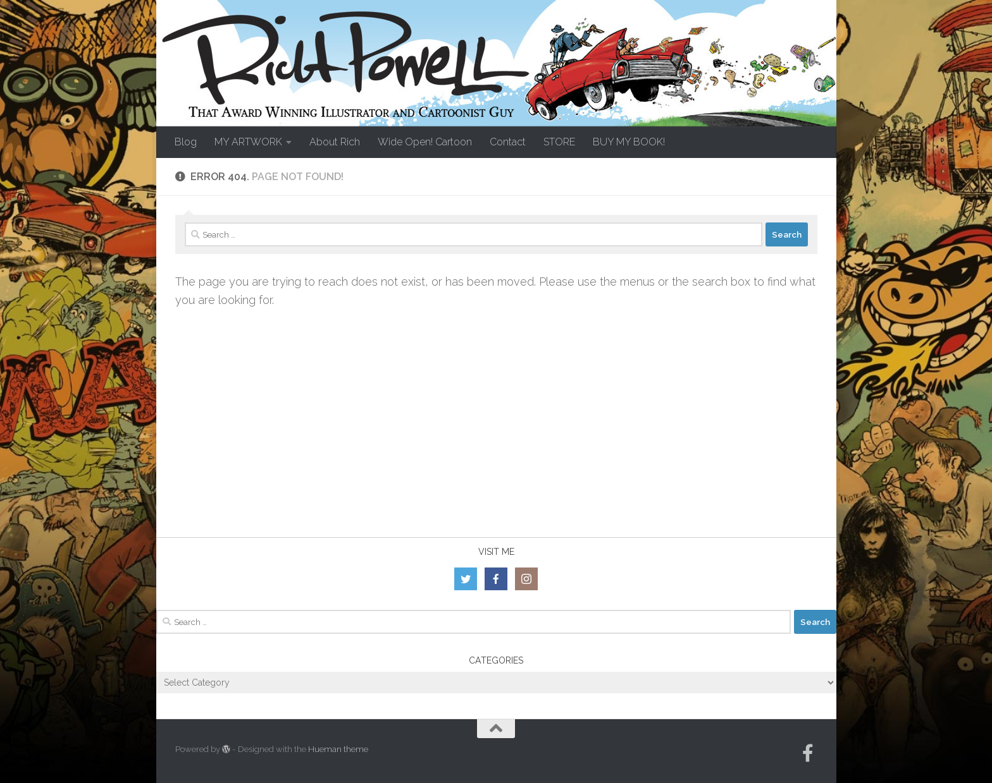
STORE (559, 142)
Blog (186, 142)
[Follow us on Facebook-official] (808, 753)
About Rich (334, 142)
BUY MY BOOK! (629, 142)
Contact (508, 142)
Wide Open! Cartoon (425, 142)
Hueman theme (338, 749)
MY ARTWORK (248, 142)
